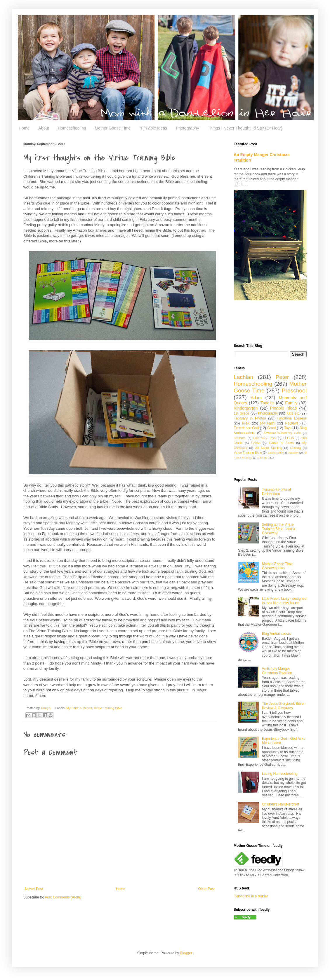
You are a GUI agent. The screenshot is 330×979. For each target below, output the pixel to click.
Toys (287, 428)
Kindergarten (246, 408)
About (43, 128)
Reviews (86, 708)
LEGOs (288, 438)
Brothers (240, 438)
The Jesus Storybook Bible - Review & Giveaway (284, 706)
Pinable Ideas (283, 408)
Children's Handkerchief (280, 804)
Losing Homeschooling (279, 774)
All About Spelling (268, 448)
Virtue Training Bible (108, 708)
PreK (246, 423)
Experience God (246, 428)
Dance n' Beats (281, 443)
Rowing (295, 448)
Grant (271, 428)
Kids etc (292, 413)
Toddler (267, 403)
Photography (187, 128)
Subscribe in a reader (251, 896)
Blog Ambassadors (276, 634)
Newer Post (34, 889)
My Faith (72, 708)
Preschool (294, 390)
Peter (282, 377)
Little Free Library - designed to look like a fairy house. (284, 601)
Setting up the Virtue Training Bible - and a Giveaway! (278, 528)
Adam (256, 397)
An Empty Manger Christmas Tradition (277, 671)
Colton (255, 443)
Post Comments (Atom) (63, 897)
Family (291, 403)
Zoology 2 (263, 457)
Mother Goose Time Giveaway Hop (277, 566)
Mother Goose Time (113, 128)
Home (24, 128)
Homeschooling (72, 128)
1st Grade (241, 413)
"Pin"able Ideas (153, 128)
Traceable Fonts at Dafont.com (276, 491)
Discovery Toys (264, 438)
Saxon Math (275, 452)
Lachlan (243, 377)
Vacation (293, 452)
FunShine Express (292, 418)
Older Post (206, 889)
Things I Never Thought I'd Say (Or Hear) (245, 128)
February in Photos (250, 418)
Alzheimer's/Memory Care (282, 433)
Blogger (186, 953)
